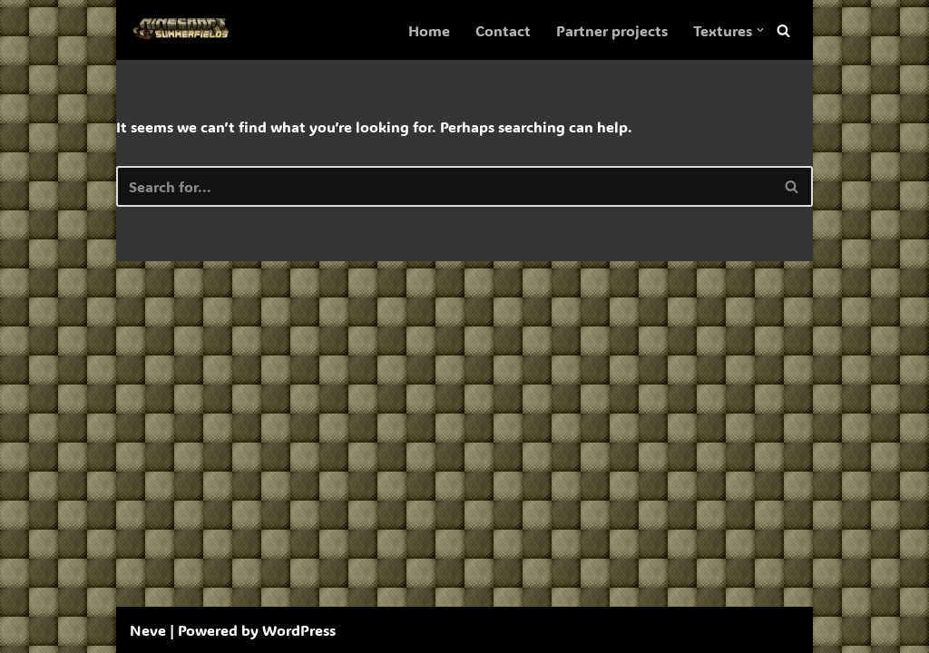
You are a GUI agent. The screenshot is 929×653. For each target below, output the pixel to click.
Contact (503, 30)
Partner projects (612, 30)
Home (429, 30)
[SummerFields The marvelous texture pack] (184, 30)
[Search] (783, 30)
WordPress (299, 629)
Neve (148, 629)
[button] (760, 30)
